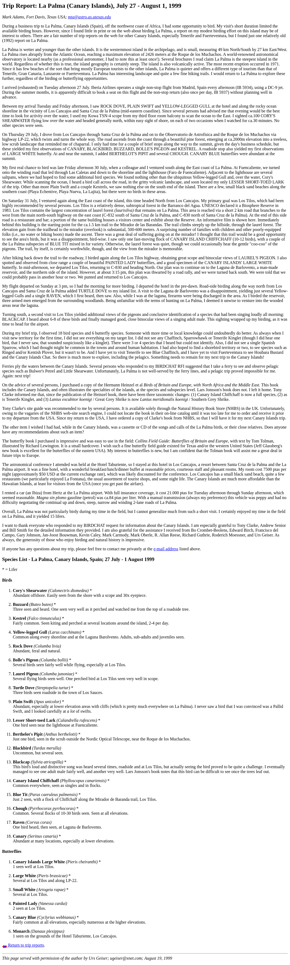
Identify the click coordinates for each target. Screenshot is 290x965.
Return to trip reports (23, 945)
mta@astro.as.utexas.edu (89, 17)
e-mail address (166, 549)
